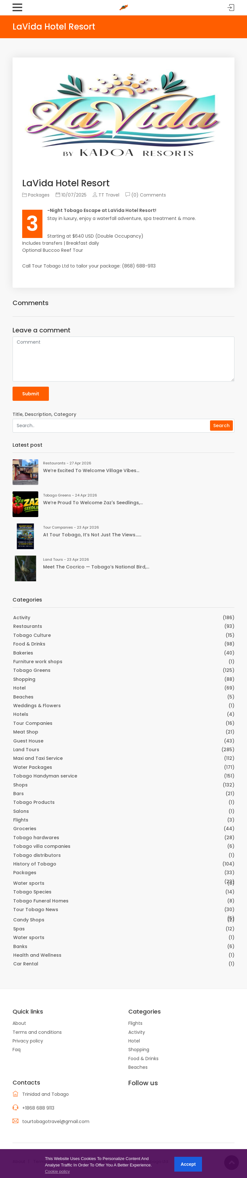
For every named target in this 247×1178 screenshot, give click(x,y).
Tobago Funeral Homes (41, 901)
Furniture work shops (37, 661)
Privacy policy (28, 1041)
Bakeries (23, 653)
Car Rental (25, 964)
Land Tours (26, 749)
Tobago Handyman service (45, 776)
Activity (21, 617)
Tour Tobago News (35, 909)
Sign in (230, 8)
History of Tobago (34, 864)
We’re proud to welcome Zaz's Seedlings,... (93, 502)
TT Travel (106, 195)
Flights (20, 820)
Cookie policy (57, 1171)
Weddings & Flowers (37, 705)
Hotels (20, 714)
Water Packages (32, 767)
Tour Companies (32, 723)
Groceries (24, 828)
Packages (36, 195)
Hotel (19, 688)
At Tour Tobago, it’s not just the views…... (92, 535)
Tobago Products (34, 802)
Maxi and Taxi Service (38, 758)
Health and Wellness (37, 955)
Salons (21, 811)
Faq (17, 1049)
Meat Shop (25, 732)
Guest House (28, 741)
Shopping (24, 679)
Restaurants (27, 626)
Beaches (23, 697)
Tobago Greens (31, 670)
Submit (30, 394)
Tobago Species (32, 892)
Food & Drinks (29, 644)
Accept (188, 1164)
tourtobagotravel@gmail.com (55, 1121)
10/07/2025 (71, 195)
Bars (18, 793)
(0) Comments (145, 195)
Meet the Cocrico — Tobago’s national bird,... (96, 567)
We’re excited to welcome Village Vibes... (91, 470)
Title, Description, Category (44, 414)
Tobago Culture (32, 635)
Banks (20, 946)
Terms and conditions (37, 1032)
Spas (19, 929)
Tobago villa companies (41, 846)
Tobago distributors (37, 855)
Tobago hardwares (36, 837)
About (19, 1023)
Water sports (28, 883)
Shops (20, 785)
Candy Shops (28, 920)
